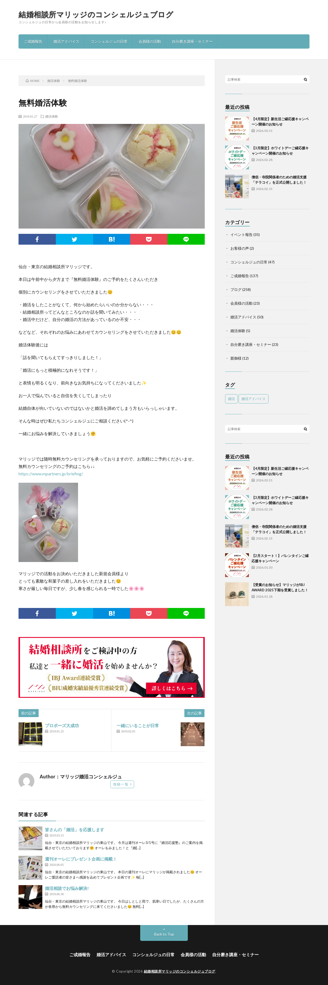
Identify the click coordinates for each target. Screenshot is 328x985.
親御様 (236, 358)
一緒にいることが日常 (138, 725)
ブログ (236, 289)
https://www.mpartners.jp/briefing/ (51, 473)
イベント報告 (241, 234)
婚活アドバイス (66, 41)
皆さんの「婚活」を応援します (74, 829)
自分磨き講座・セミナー (192, 41)
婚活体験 (51, 116)
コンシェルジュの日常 (108, 41)
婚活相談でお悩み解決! (67, 888)
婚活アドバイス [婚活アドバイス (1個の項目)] (254, 399)
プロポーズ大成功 (62, 725)
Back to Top (164, 934)
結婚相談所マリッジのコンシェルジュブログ (96, 14)
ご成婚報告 (33, 41)
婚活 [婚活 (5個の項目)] (231, 399)
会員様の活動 (150, 41)
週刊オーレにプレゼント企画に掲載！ (81, 858)
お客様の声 (239, 248)
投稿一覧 (121, 784)
